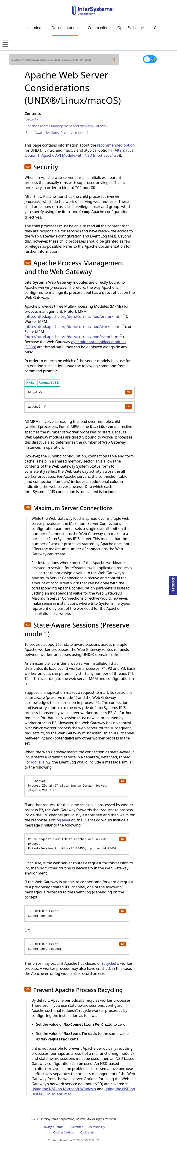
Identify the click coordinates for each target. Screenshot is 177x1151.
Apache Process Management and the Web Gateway (66, 125)
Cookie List (87, 1132)
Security (31, 119)
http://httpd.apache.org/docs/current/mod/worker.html (75, 326)
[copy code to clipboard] (128, 391)
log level (38, 762)
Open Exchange (130, 27)
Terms (59, 1127)
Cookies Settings (64, 1132)
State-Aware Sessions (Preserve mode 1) (56, 132)
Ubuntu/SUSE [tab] (49, 382)
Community (97, 27)
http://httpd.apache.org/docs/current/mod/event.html (74, 336)
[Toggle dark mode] (150, 59)
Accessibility (97, 1127)
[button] (27, 166)
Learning (34, 27)
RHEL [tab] (30, 382)
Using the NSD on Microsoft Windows (63, 1088)
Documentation (65, 27)
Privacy (47, 1127)
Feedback (173, 584)
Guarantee (76, 1127)
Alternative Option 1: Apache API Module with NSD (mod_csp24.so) (78, 153)
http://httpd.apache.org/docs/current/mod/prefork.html (76, 316)
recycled (109, 963)
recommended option (116, 145)
